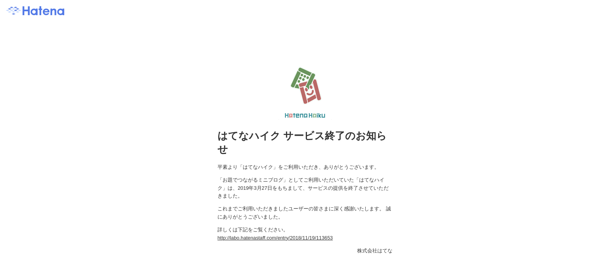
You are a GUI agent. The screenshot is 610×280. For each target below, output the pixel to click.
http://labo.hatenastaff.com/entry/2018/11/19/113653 (275, 238)
